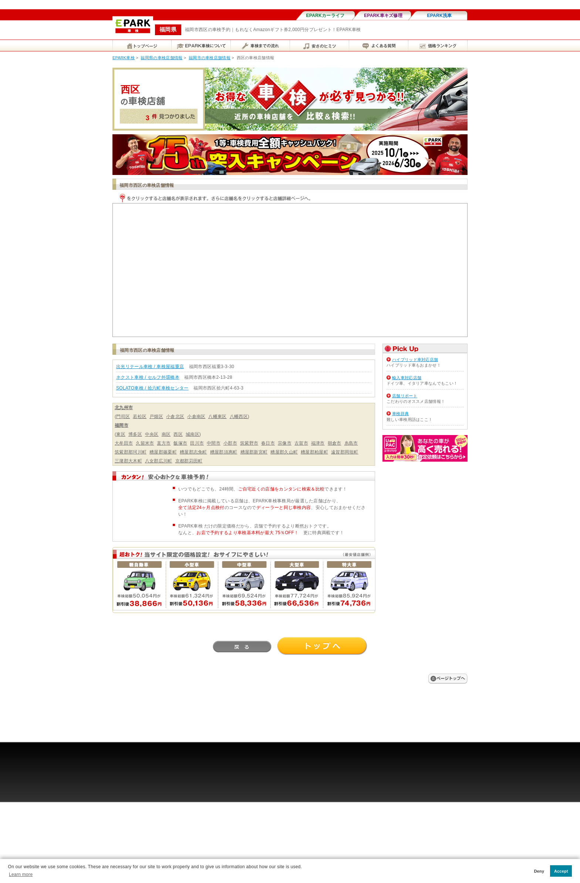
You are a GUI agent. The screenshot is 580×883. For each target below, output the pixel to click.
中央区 (152, 434)
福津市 (318, 443)
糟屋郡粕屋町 (314, 452)
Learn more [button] (21, 874)
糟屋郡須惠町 (223, 452)
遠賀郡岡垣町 (344, 452)
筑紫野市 (249, 443)
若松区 (139, 416)
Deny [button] (539, 871)
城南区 (192, 434)
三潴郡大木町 (128, 461)
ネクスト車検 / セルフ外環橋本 (147, 377)
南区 (166, 434)
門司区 (123, 416)
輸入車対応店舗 (406, 377)
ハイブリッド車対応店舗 (415, 359)
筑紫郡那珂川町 (130, 452)
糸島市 (351, 443)
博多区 (135, 434)
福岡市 (121, 425)
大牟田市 (124, 443)
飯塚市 (180, 443)
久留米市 (145, 443)
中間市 (213, 443)
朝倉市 (334, 443)
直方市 (164, 443)
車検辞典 (400, 413)
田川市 (197, 443)
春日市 (268, 443)
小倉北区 (175, 416)
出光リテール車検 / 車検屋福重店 (150, 366)
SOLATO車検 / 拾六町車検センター (152, 388)
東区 (120, 434)
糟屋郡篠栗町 (163, 452)
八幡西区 (239, 416)
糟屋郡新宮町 (254, 452)
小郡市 (230, 443)
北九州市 (124, 407)
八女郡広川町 (158, 461)
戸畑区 (156, 416)
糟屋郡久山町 (284, 452)
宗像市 (284, 443)
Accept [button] (561, 871)
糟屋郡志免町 (193, 452)
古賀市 (301, 443)
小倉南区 (196, 416)
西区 (178, 434)
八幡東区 (217, 416)
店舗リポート (404, 396)
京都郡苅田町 (189, 461)
